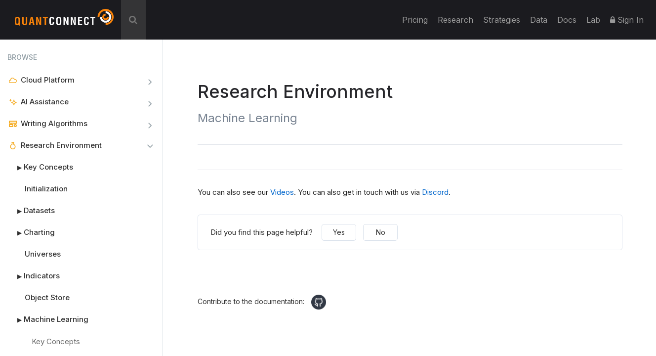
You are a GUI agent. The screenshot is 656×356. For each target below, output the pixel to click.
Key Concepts (40, 167)
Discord (435, 192)
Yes (339, 232)
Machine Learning (47, 319)
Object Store (47, 297)
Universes (43, 254)
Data (538, 20)
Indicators (33, 276)
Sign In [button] (627, 20)
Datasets (31, 211)
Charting (31, 232)
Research (455, 20)
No (380, 232)
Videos (282, 192)
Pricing (415, 20)
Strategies (501, 20)
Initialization (46, 188)
